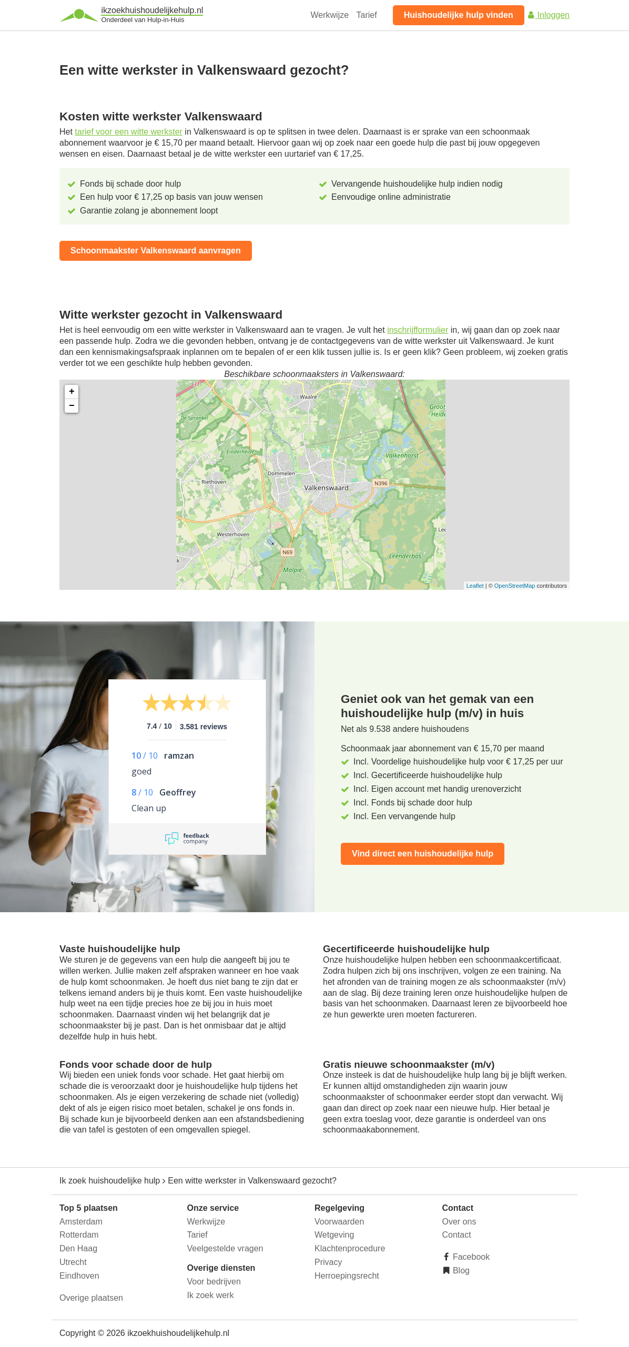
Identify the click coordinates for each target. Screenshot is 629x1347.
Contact (456, 1234)
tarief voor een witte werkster (128, 131)
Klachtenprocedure (349, 1248)
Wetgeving (334, 1234)
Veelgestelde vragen (225, 1248)
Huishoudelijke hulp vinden (458, 15)
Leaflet (475, 586)
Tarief (367, 15)
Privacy (328, 1262)
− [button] (72, 406)
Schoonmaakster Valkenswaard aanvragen (155, 250)
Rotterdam (79, 1234)
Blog (460, 1270)
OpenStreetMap (514, 586)
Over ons (459, 1221)
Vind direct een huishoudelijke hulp (422, 853)
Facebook (470, 1256)
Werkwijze (330, 15)
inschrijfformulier (417, 329)
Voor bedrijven (214, 1281)
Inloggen (548, 15)
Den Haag (78, 1248)
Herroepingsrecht (346, 1275)
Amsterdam (81, 1221)
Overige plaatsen (91, 1297)
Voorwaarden (339, 1221)
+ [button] (72, 391)
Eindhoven (79, 1275)
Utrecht (73, 1262)
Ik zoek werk (210, 1295)
